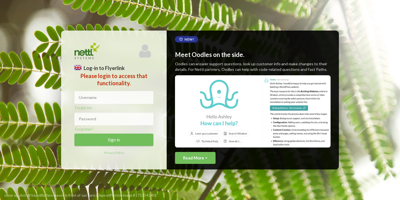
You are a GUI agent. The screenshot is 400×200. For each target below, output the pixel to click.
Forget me (83, 108)
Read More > (195, 157)
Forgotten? (84, 129)
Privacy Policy (114, 153)
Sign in (114, 139)
